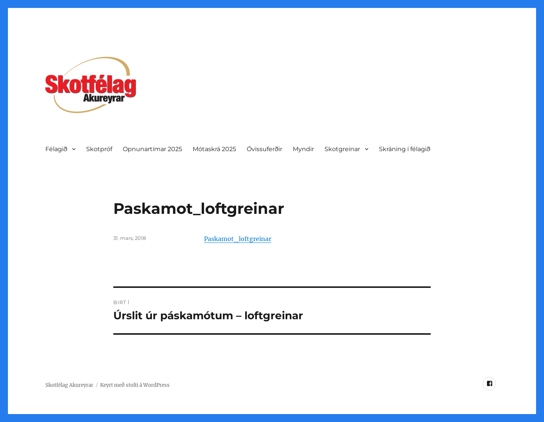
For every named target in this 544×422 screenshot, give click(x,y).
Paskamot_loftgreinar (237, 239)
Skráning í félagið (404, 149)
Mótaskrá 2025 (214, 149)
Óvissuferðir (264, 149)
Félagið (56, 149)
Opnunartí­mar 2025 (152, 149)
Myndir (303, 149)
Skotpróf (99, 149)
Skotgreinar (342, 149)
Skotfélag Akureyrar (69, 385)
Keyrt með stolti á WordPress (135, 385)
